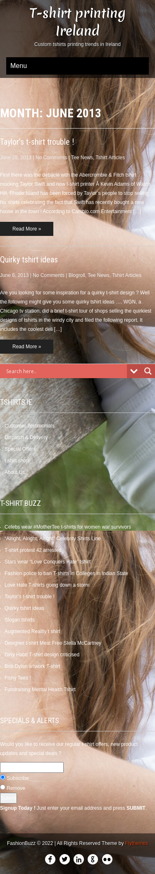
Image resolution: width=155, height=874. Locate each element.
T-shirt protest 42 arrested (33, 550)
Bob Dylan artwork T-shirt (32, 666)
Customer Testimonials (30, 426)
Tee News (82, 157)
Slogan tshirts (20, 620)
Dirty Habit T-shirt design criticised (42, 655)
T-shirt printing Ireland (78, 22)
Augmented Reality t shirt (32, 631)
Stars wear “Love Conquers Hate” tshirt (48, 562)
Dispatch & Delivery (26, 437)
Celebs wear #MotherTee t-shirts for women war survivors (68, 527)
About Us (15, 472)
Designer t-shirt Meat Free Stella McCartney (53, 643)
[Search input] (65, 371)
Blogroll (77, 275)
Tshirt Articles (110, 157)
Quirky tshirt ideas (29, 260)
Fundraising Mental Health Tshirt (40, 689)
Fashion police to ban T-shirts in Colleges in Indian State (66, 573)
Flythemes (136, 843)
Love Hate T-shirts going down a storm (47, 585)
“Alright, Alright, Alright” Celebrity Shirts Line (53, 538)
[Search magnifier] (148, 371)
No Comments (51, 157)
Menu (18, 65)
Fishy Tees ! (18, 678)
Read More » (26, 229)
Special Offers (20, 449)
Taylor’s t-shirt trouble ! (37, 142)
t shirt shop (17, 461)
